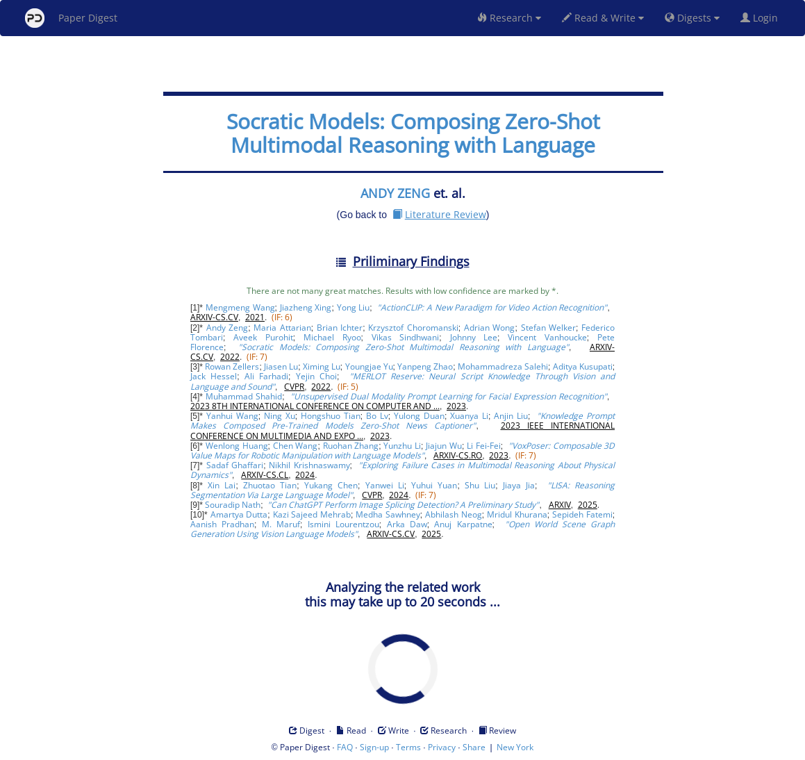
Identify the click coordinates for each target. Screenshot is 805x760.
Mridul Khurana (517, 514)
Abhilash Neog (453, 514)
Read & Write (603, 17)
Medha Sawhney (388, 514)
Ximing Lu (321, 366)
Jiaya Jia (519, 485)
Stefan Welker (548, 327)
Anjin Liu (511, 416)
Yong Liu (353, 307)
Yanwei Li (384, 485)
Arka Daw (407, 524)
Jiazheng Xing (306, 307)
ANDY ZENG (395, 193)
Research (509, 17)
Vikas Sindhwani (406, 337)
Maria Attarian (282, 327)
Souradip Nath (232, 505)
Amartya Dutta (239, 514)
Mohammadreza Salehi (503, 366)
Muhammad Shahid (244, 396)
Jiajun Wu (444, 446)
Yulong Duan (419, 416)
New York (515, 747)
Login (761, 17)
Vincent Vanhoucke (547, 337)
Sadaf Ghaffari (234, 465)
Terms (408, 747)
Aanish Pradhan (222, 524)
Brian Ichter (340, 327)
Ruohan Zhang (351, 446)
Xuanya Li (469, 416)
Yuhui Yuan (434, 485)
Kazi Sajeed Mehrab (312, 514)
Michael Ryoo (332, 337)
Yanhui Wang (232, 416)
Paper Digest (71, 18)
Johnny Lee (474, 337)
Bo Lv (377, 416)
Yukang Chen (331, 485)
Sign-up (374, 747)
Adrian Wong (489, 327)
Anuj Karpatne (463, 524)
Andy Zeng (227, 327)
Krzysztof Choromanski (413, 327)
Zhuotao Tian (270, 485)
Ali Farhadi (266, 376)
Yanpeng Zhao (425, 366)
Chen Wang (295, 446)
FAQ (345, 747)
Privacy (442, 747)
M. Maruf (281, 524)
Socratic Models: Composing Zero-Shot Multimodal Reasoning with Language (413, 133)
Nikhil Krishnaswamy (309, 465)
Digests (692, 17)
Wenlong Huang (237, 446)
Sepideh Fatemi (582, 514)
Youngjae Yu (369, 366)
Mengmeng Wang (240, 307)
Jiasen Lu (281, 366)
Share (474, 747)
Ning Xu (279, 416)
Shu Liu (480, 485)
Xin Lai (221, 485)
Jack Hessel (213, 376)
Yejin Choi (316, 376)
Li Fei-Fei (484, 446)
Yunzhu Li (402, 446)
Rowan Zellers (232, 366)
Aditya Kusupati (583, 366)
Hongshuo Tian (330, 416)
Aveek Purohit (263, 337)
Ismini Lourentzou (343, 524)
